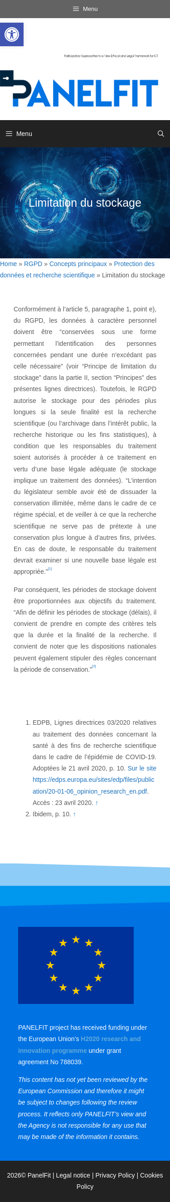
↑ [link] (96, 802)
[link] (12, 34)
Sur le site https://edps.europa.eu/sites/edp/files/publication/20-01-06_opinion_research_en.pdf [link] (94, 780)
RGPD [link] (33, 263)
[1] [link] (50, 569)
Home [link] (8, 263)
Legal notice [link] (73, 1175)
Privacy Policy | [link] (117, 1175)
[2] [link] (94, 666)
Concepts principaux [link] (78, 263)
